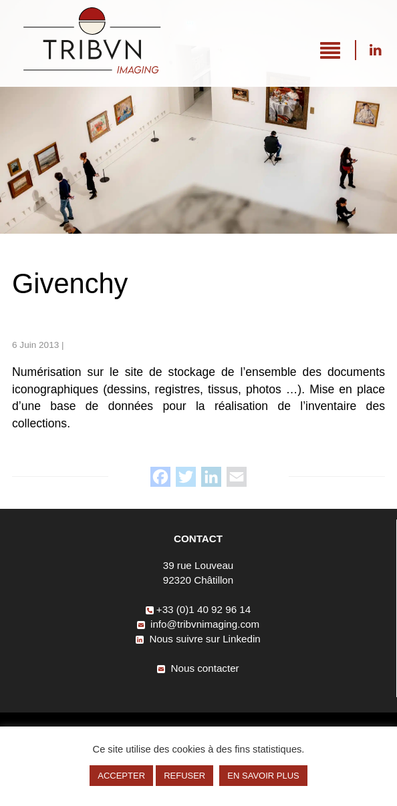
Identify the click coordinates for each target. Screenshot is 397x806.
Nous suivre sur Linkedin (375, 50)
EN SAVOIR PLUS (263, 776)
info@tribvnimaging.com (198, 624)
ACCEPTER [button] (121, 776)
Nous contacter (198, 668)
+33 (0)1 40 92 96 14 (198, 609)
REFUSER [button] (184, 776)
